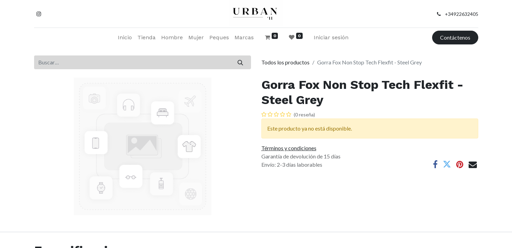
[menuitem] (125, 37)
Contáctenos (455, 37)
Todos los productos (285, 62)
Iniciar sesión (331, 37)
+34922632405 (461, 14)
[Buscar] (240, 62)
